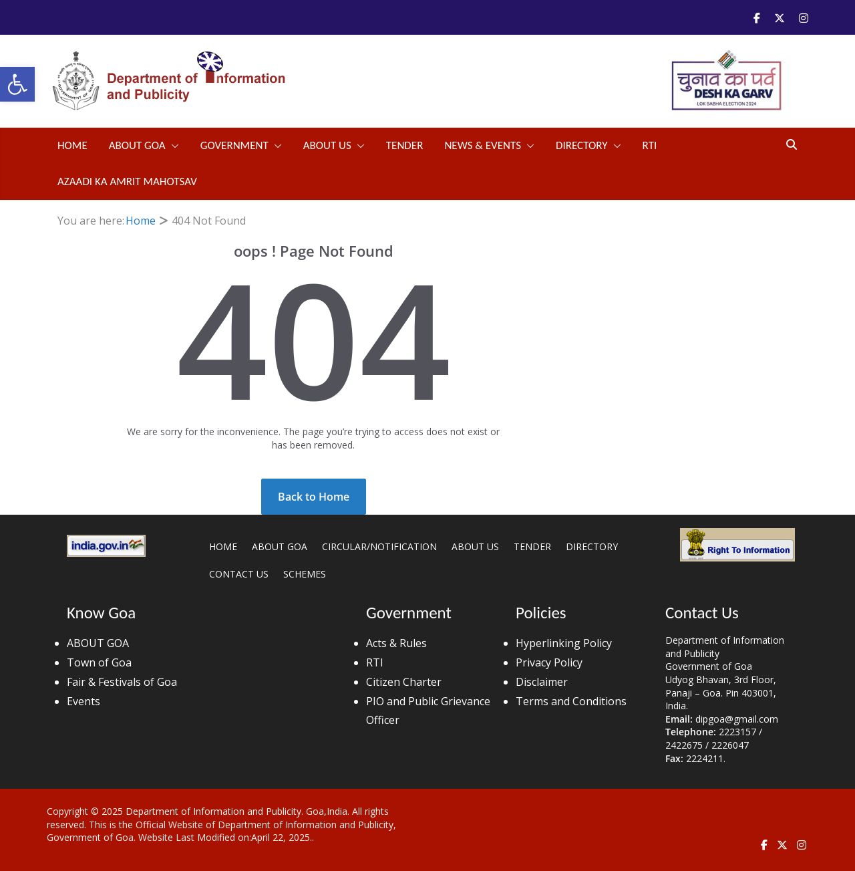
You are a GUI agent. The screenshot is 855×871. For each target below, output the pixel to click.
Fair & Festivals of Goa (122, 681)
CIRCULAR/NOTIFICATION (379, 546)
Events (83, 701)
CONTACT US (239, 574)
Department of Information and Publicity (213, 811)
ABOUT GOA (137, 145)
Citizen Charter (404, 681)
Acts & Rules (396, 643)
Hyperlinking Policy (564, 643)
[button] (17, 84)
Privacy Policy (549, 662)
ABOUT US (327, 145)
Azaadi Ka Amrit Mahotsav (127, 181)
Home (72, 145)
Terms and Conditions (571, 701)
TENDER (404, 145)
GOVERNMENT (234, 145)
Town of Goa (99, 662)
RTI (650, 145)
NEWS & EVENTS (482, 145)
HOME (223, 546)
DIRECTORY (582, 145)
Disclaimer (542, 681)
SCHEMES (304, 574)
